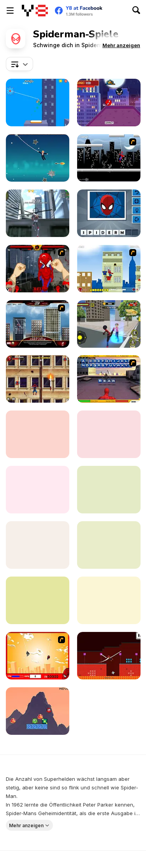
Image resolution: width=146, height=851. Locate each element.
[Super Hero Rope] (109, 655)
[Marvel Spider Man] (37, 711)
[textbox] (19, 64)
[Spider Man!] (37, 655)
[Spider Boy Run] (109, 489)
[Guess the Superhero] (109, 213)
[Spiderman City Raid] (109, 158)
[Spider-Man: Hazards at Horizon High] (37, 489)
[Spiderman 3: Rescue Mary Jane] (37, 324)
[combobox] (19, 64)
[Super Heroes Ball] (109, 102)
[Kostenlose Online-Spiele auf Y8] (35, 10)
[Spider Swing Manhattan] (109, 600)
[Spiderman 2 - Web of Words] (109, 379)
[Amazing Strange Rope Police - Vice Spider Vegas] (37, 213)
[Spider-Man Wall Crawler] (37, 379)
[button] (121, 45)
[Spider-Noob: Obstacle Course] (37, 102)
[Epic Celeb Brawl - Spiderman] (37, 268)
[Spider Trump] (37, 158)
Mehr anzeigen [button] (26, 825)
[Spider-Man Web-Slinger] (109, 434)
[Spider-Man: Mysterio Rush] (37, 600)
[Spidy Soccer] (37, 545)
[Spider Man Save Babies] (37, 434)
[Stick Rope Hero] (109, 324)
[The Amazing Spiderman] (109, 268)
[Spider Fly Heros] (109, 545)
